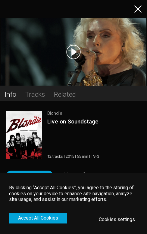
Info (10, 94)
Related (65, 94)
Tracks (35, 94)
